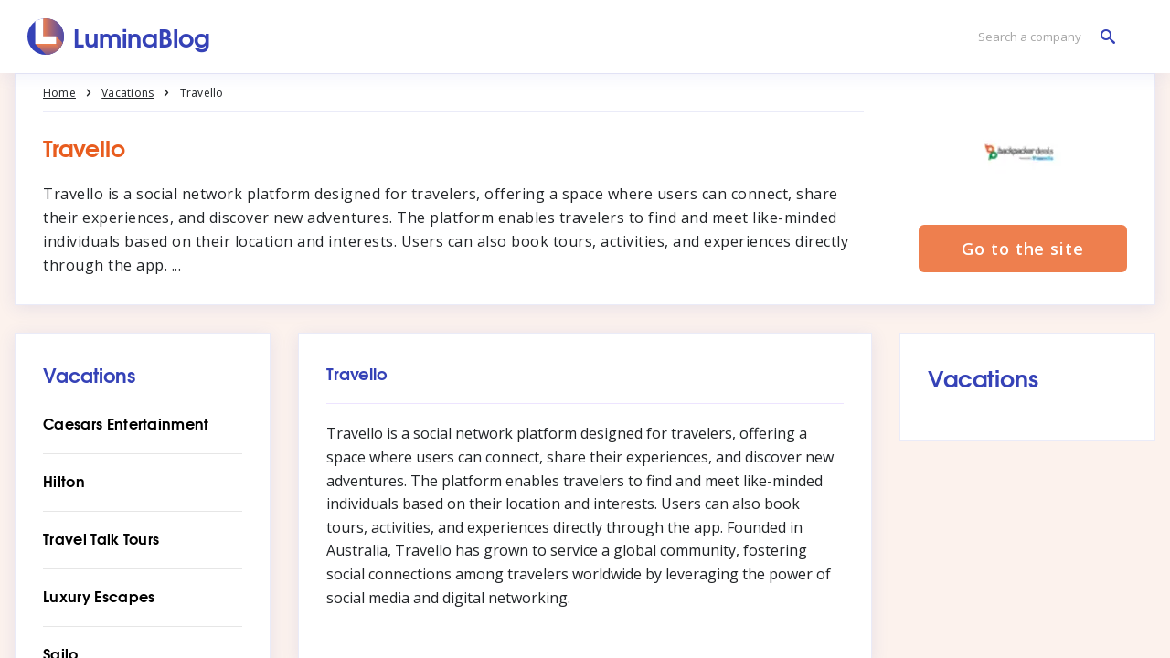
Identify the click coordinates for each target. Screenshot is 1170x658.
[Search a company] (1042, 37)
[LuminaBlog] (119, 36)
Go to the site (1023, 249)
